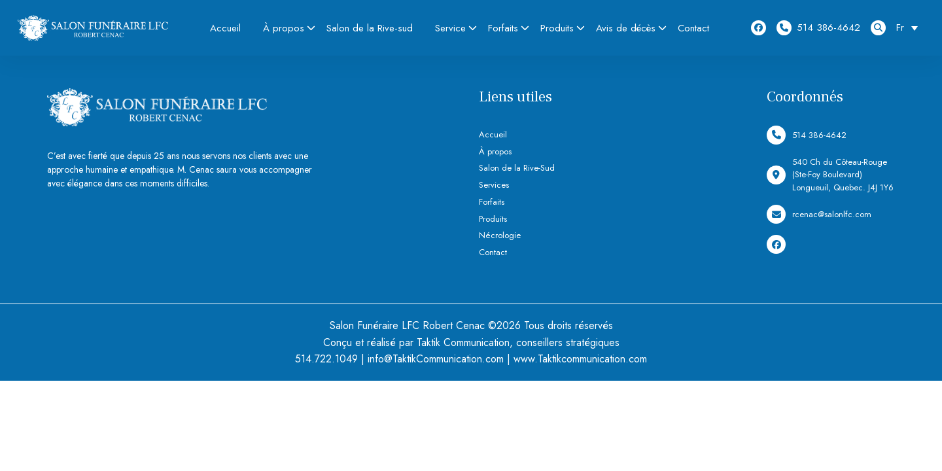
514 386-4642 (818, 27)
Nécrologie (500, 235)
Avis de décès (625, 28)
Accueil (225, 28)
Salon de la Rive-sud (369, 28)
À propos (283, 28)
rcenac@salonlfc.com (819, 214)
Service (450, 28)
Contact (693, 28)
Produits (557, 28)
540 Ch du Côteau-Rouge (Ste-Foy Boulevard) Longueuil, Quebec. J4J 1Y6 (830, 175)
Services (494, 185)
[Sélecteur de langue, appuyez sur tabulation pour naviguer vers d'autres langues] (910, 28)
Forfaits (503, 28)
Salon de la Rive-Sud (517, 168)
